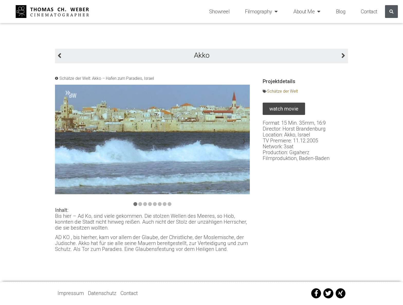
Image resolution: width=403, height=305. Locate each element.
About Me (306, 11)
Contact (369, 11)
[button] (284, 109)
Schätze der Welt (282, 91)
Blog (340, 11)
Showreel (219, 11)
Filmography (261, 11)
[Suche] (391, 11)
